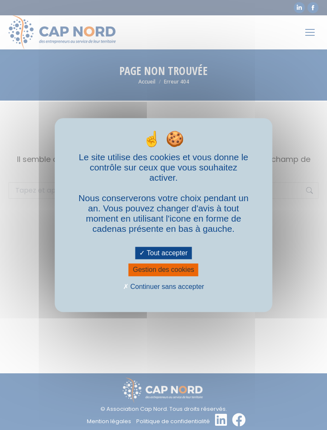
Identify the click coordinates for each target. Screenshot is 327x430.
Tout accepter (163, 253)
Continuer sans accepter (163, 286)
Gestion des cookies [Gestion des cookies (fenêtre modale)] (163, 270)
